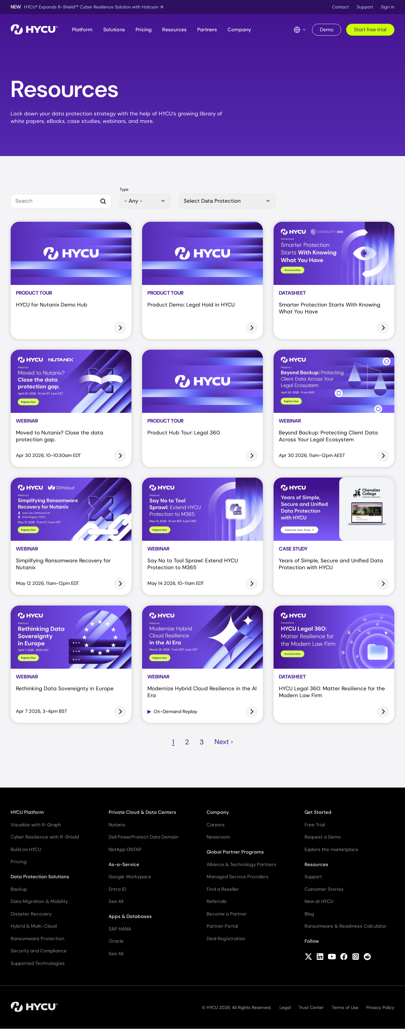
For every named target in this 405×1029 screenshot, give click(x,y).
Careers (216, 825)
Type (124, 189)
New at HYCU (319, 901)
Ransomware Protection (37, 938)
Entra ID (117, 889)
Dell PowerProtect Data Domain (143, 837)
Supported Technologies (38, 963)
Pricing (143, 29)
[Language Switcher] (300, 29)
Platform (82, 29)
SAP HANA (120, 929)
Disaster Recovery (31, 914)
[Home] (34, 29)
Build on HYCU (26, 849)
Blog (309, 914)
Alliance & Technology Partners (241, 864)
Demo (326, 29)
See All (116, 901)
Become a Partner (227, 914)
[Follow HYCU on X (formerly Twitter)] (308, 957)
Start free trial (370, 29)
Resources (174, 29)
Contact (340, 7)
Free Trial (315, 825)
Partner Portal (222, 926)
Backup (19, 889)
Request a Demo (323, 837)
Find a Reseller (223, 889)
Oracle (116, 941)
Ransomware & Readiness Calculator (346, 926)
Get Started (318, 812)
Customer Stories (324, 889)
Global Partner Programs (235, 852)
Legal (285, 1007)
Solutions (114, 29)
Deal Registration (226, 938)
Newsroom (218, 837)
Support (365, 7)
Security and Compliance (39, 951)
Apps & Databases (130, 916)
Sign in (387, 7)
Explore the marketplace (331, 849)
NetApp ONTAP (125, 849)
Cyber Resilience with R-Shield (45, 837)
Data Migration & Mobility (39, 901)
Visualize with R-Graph (36, 825)
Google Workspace (130, 877)
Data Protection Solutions (40, 877)
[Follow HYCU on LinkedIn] (320, 957)
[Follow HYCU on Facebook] (344, 957)
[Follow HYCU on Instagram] (356, 957)
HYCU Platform (27, 812)
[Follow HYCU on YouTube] (332, 957)
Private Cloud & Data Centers (142, 812)
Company (239, 29)
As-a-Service (124, 864)
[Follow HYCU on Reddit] (367, 957)
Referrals (217, 901)
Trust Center (311, 1007)
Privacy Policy (380, 1007)
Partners (207, 29)
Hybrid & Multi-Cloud (34, 926)
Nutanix (117, 825)
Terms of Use (345, 1007)
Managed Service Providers (238, 877)
